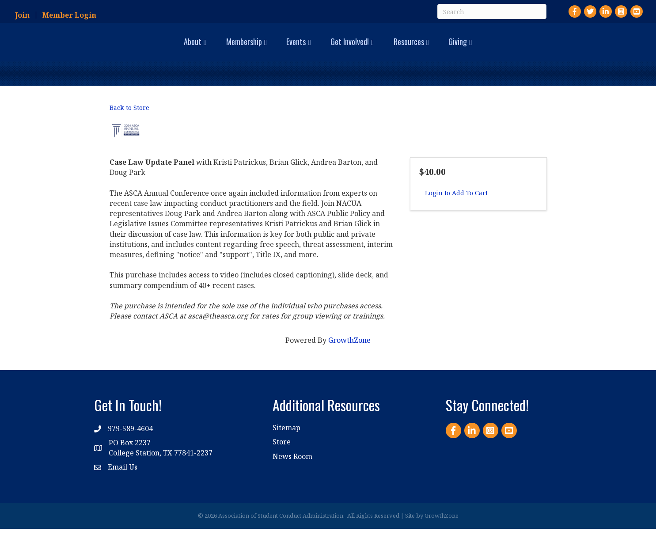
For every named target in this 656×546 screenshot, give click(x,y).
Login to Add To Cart (456, 210)
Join (22, 15)
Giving (532, 49)
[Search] (491, 11)
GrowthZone (349, 357)
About (117, 49)
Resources (484, 49)
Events (221, 49)
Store (282, 459)
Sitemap (286, 445)
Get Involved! (425, 49)
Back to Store (129, 125)
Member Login (69, 15)
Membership (169, 49)
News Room (292, 473)
